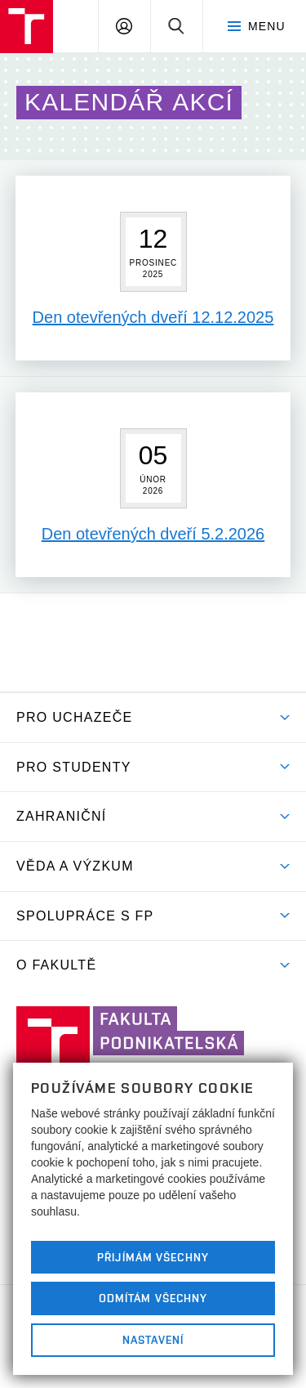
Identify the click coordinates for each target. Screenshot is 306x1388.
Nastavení (153, 1339)
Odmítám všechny (153, 1298)
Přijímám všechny (153, 1257)
